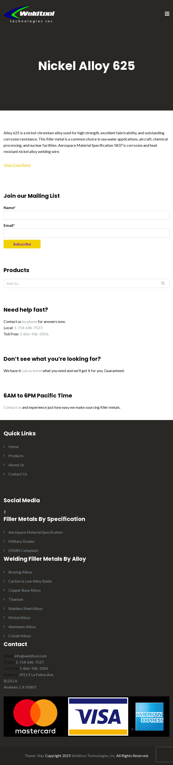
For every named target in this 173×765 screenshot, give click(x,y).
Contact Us (17, 474)
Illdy (40, 755)
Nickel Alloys (19, 617)
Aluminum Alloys (22, 626)
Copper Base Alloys (24, 590)
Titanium (15, 599)
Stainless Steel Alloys (25, 608)
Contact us (12, 407)
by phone (29, 321)
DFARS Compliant (23, 550)
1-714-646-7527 (28, 327)
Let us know (32, 370)
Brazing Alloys (20, 572)
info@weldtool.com (30, 656)
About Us (16, 464)
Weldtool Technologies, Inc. (94, 755)
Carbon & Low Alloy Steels (30, 581)
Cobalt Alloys (19, 635)
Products (16, 455)
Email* (86, 230)
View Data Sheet (17, 165)
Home (13, 446)
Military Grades (21, 541)
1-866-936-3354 (34, 334)
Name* (86, 212)
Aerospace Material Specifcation (35, 532)
